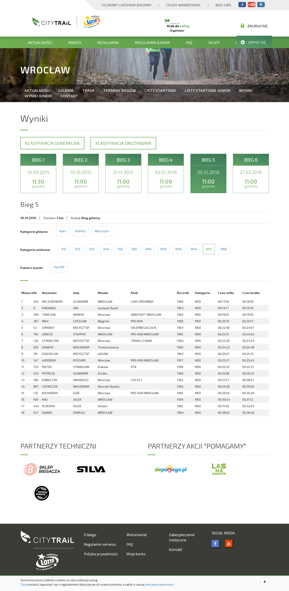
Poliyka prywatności (101, 554)
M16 (149, 249)
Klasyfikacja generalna (52, 143)
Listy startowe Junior (207, 90)
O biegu (90, 534)
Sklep (214, 42)
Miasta (74, 42)
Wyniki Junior (38, 95)
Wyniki (245, 90)
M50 (209, 249)
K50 (120, 249)
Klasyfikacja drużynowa (123, 143)
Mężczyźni (102, 231)
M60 (224, 249)
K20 (77, 249)
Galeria (66, 90)
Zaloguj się (254, 26)
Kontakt (69, 95)
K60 (134, 249)
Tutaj (23, 584)
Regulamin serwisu (100, 544)
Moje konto (136, 554)
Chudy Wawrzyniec (183, 5)
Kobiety (80, 231)
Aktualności (40, 42)
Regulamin (108, 42)
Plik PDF (59, 267)
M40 (194, 249)
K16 (63, 249)
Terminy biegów (119, 90)
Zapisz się (253, 42)
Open (62, 231)
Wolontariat (137, 534)
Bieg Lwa (223, 5)
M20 (164, 249)
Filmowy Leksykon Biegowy (126, 5)
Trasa (88, 90)
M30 (179, 249)
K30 (91, 249)
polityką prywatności (159, 584)
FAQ (189, 42)
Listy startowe (160, 90)
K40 (106, 249)
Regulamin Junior (152, 42)
